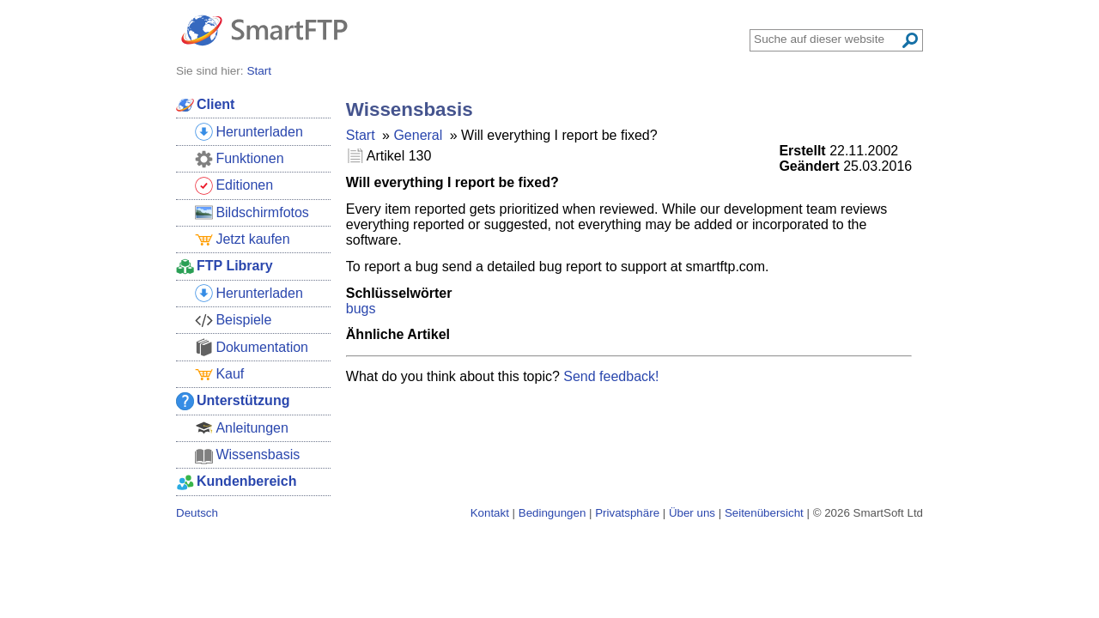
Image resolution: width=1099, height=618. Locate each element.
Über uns (692, 512)
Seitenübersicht (764, 512)
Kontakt (490, 512)
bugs (361, 308)
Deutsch (197, 512)
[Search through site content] (827, 39)
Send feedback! (611, 376)
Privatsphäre (627, 512)
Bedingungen (552, 512)
